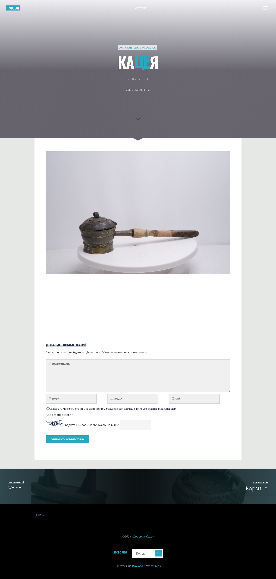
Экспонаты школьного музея (137, 47)
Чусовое (14, 8)
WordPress (153, 566)
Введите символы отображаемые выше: (91, 425)
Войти (40, 515)
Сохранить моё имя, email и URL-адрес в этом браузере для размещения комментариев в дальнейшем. (111, 408)
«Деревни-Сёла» (142, 536)
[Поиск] (159, 553)
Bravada (137, 566)
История (120, 552)
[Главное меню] (265, 8)
